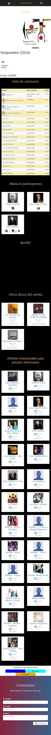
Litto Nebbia (13, 226)
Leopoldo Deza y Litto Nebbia (13, 432)
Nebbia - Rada (13, 552)
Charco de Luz (6, 170)
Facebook (15, 671)
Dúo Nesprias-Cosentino (13, 384)
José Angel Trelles (38, 204)
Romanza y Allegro (12, 341)
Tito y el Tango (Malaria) (9, 141)
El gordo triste (9, 95)
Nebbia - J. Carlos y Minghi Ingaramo (38, 528)
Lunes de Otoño (6, 126)
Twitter (36, 671)
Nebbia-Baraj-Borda (38, 575)
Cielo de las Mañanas (8, 162)
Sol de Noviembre (7, 130)
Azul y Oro (5, 119)
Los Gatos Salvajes (38, 504)
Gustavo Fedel (13, 204)
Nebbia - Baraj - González (13, 528)
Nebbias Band (38, 598)
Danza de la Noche (7, 144)
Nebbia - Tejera (38, 552)
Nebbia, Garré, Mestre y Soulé (12, 599)
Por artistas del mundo (12, 316)
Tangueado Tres (6, 166)
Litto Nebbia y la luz (13, 481)
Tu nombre (7, 699)
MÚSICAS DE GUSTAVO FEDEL (38, 316)
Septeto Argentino (38, 623)
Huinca (12, 408)
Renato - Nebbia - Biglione (12, 624)
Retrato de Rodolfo (7, 173)
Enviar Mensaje (40, 723)
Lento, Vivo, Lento (7, 151)
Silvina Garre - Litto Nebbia (13, 650)
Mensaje (6, 713)
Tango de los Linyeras (8, 159)
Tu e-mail (6, 706)
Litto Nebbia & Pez (38, 456)
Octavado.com (26, 3)
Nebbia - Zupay (12, 575)
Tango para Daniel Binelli (9, 137)
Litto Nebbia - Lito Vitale (13, 457)
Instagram (25, 674)
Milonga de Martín (7, 122)
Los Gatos (12, 504)
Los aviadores (38, 481)
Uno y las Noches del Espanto (10, 148)
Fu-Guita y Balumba (8, 133)
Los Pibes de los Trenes (8, 155)
